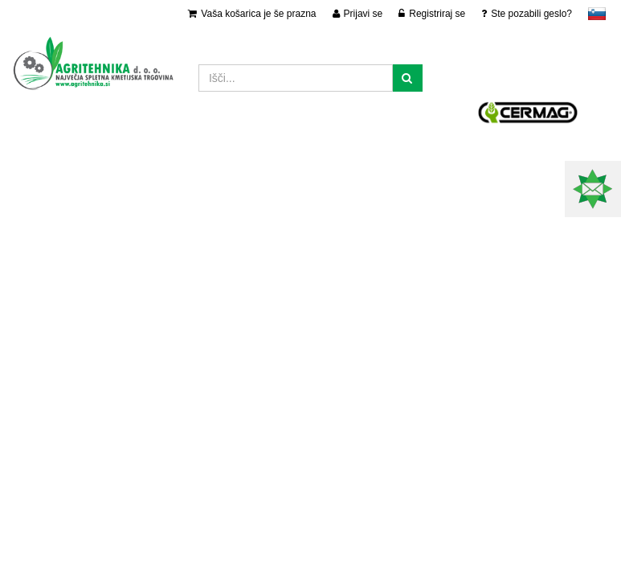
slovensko (597, 13)
